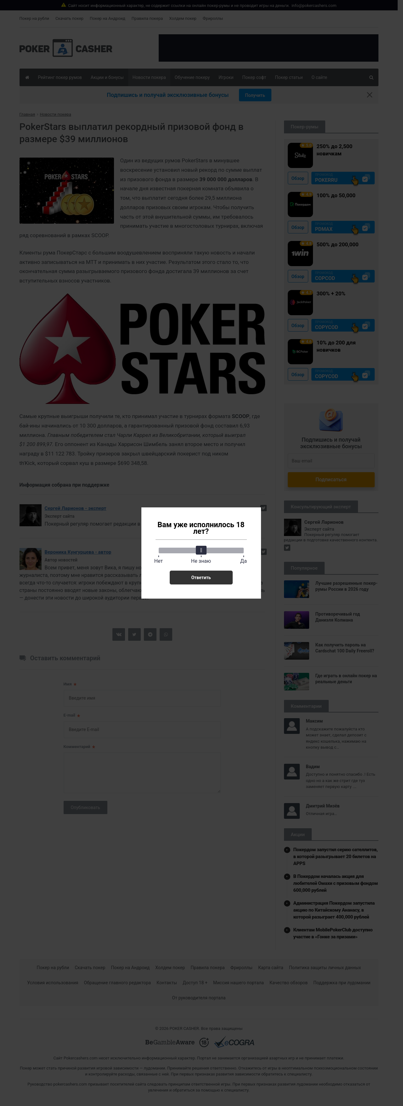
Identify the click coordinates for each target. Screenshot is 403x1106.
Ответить (201, 577)
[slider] (201, 550)
